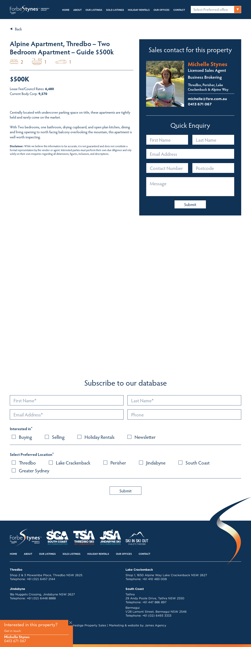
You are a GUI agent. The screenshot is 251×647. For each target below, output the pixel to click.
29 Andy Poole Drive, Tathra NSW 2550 (155, 598)
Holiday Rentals (139, 10)
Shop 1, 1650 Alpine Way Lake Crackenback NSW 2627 (166, 575)
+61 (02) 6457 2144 (41, 579)
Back (18, 29)
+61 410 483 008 (154, 579)
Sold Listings (115, 10)
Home (65, 10)
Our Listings (93, 10)
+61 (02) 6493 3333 (156, 615)
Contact (179, 10)
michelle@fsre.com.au (207, 99)
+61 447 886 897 (154, 602)
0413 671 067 (15, 641)
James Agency (155, 625)
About (77, 10)
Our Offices (161, 10)
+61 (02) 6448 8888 (41, 598)
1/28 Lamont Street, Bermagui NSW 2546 (156, 611)
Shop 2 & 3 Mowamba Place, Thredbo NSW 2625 (46, 575)
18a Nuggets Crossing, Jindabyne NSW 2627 (42, 594)
